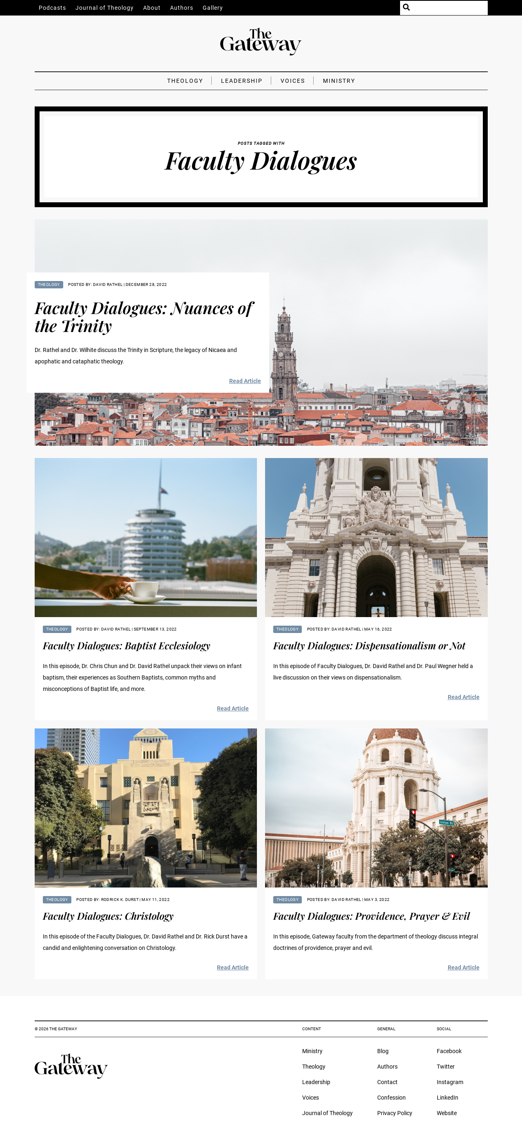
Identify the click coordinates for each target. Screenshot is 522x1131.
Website (447, 1113)
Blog (383, 1051)
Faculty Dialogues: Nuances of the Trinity (143, 316)
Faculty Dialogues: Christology (108, 915)
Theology (185, 80)
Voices (293, 80)
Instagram (450, 1082)
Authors (181, 7)
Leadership (242, 80)
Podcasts (52, 7)
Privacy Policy (394, 1113)
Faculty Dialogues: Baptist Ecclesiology (126, 645)
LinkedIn (447, 1097)
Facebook (449, 1051)
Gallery (213, 7)
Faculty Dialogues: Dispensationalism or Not (369, 645)
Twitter (446, 1066)
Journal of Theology (104, 7)
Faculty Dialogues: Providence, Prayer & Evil (371, 915)
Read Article (245, 381)
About (152, 7)
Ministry (339, 80)
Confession (391, 1097)
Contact (387, 1082)
